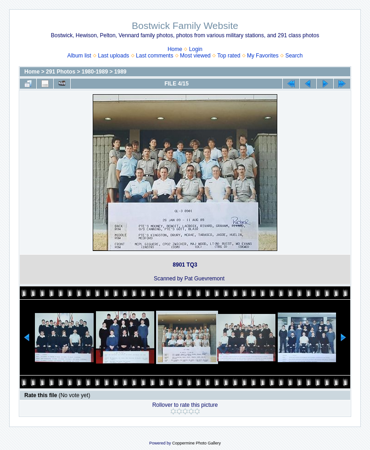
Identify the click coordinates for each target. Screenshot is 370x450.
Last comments (154, 55)
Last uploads (113, 55)
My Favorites (263, 55)
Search (294, 55)
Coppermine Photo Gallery (196, 443)
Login (195, 49)
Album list (79, 55)
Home (175, 49)
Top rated (228, 55)
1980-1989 (95, 71)
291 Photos (60, 71)
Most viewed (195, 55)
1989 (120, 71)
